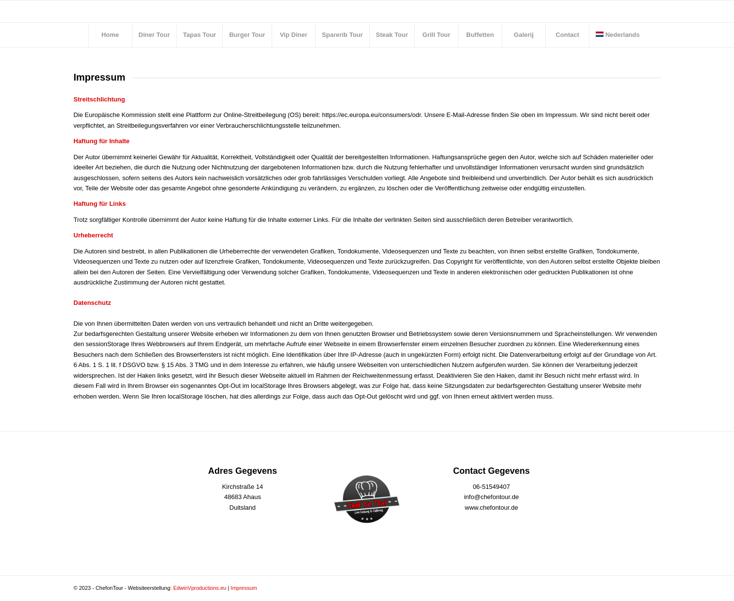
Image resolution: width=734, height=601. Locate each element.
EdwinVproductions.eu (199, 588)
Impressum (243, 588)
